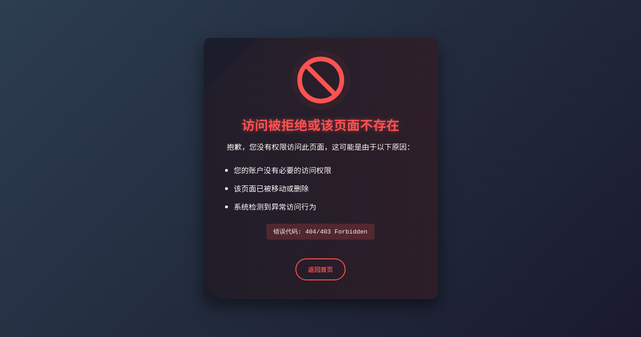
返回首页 (320, 269)
